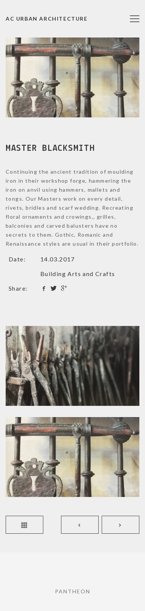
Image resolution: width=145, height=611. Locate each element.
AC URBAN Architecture (47, 18)
